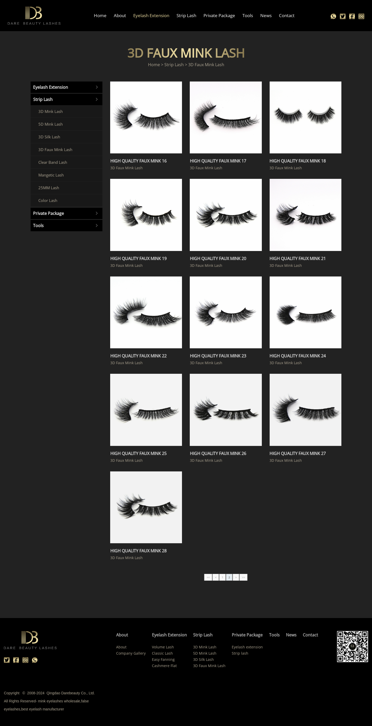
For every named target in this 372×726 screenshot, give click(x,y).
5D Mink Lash (48, 124)
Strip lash (240, 653)
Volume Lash (163, 646)
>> (249, 577)
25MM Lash (46, 187)
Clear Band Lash (50, 162)
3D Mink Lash (48, 111)
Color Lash (45, 200)
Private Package (219, 15)
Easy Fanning (163, 659)
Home (100, 15)
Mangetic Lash (49, 175)
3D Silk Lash (47, 136)
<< (214, 577)
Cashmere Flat (164, 665)
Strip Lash (186, 15)
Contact (286, 15)
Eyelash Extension (151, 15)
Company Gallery (131, 653)
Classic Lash (162, 653)
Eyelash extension (247, 646)
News (266, 15)
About (120, 15)
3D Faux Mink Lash (53, 149)
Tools (247, 15)
